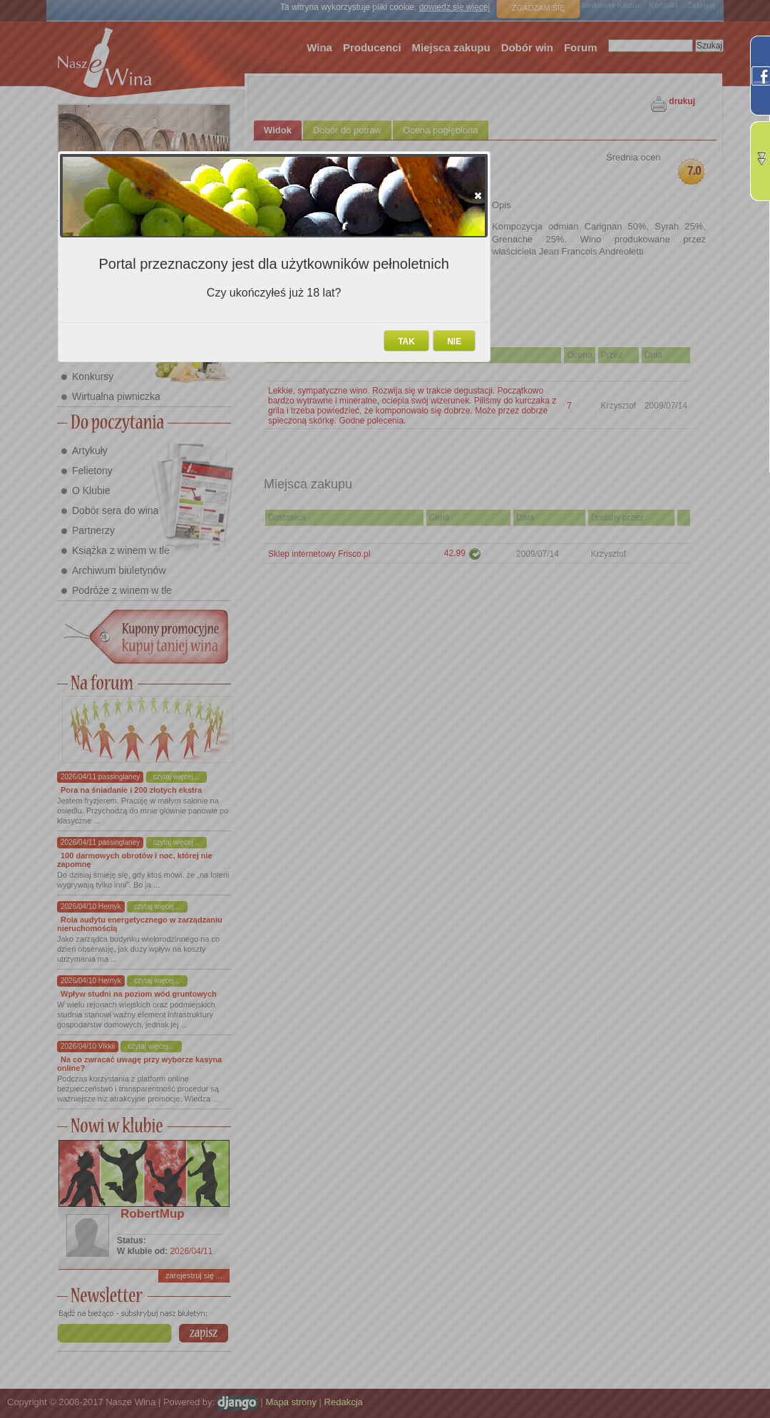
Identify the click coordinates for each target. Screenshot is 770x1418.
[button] (478, 195)
